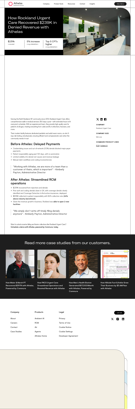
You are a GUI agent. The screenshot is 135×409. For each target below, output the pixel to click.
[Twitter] (97, 119)
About (13, 318)
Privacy (62, 318)
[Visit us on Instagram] (117, 319)
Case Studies (16, 331)
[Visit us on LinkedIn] (123, 319)
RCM (98, 145)
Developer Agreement (68, 336)
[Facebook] (105, 119)
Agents (38, 331)
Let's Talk (119, 313)
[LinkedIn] (101, 119)
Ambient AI (104, 145)
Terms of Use (64, 323)
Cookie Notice (65, 327)
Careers (13, 323)
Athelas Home (41, 336)
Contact (82, 4)
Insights (92, 4)
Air (36, 327)
